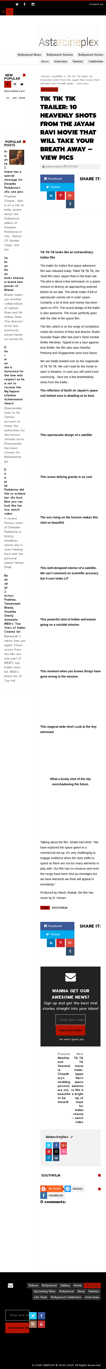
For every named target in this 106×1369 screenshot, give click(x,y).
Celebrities (96, 61)
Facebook (53, 178)
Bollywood (49, 1285)
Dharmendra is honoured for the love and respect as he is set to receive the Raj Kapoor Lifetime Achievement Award (14, 375)
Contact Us (96, 4)
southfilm (49, 89)
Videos (33, 1285)
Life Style (40, 1297)
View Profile (55, 1137)
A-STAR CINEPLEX (43, 1365)
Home (78, 1285)
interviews (92, 1297)
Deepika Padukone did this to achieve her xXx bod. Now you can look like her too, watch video (14, 492)
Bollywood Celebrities (66, 1297)
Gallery (65, 1285)
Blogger (55, 1189)
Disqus (77, 1189)
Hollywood (66, 1291)
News (81, 1291)
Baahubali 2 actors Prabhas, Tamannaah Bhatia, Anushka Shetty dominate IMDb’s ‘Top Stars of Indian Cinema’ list (14, 604)
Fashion (94, 1291)
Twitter (53, 187)
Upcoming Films (44, 1291)
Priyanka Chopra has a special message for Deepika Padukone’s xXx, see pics (13, 172)
